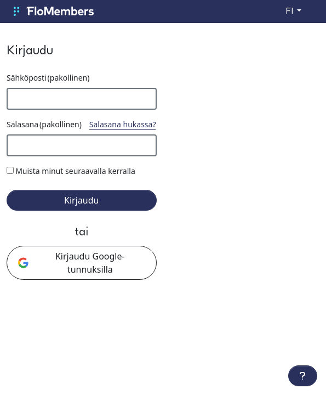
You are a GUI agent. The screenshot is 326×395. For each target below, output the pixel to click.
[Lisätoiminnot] (302, 375)
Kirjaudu (81, 200)
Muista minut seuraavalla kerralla (75, 171)
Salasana (44, 124)
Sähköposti (48, 77)
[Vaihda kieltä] (293, 11)
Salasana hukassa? (122, 124)
